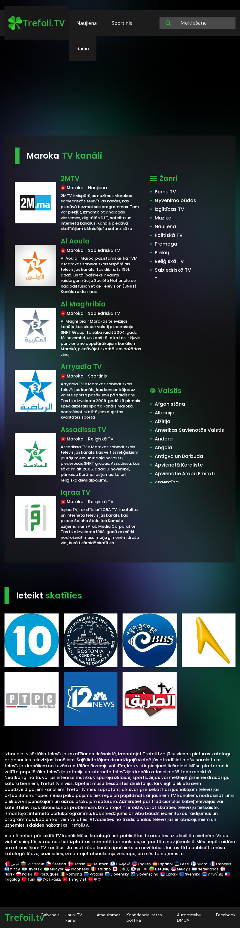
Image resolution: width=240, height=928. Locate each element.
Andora (164, 438)
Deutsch (97, 864)
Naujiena (86, 23)
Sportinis (122, 23)
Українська (49, 879)
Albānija (165, 412)
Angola (163, 447)
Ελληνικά (120, 864)
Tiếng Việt (74, 879)
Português (46, 874)
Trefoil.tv (24, 917)
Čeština (56, 864)
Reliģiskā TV (169, 261)
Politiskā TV (169, 235)
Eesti (182, 864)
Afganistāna (170, 404)
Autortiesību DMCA (189, 917)
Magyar (53, 869)
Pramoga (166, 243)
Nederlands (205, 869)
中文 (94, 879)
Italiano (101, 869)
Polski (24, 874)
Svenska (189, 874)
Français (220, 864)
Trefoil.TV (36, 23)
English (141, 864)
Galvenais (50, 915)
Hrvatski (32, 869)
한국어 (139, 869)
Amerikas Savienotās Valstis (189, 430)
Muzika (163, 217)
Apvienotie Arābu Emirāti (185, 473)
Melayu (180, 869)
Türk (28, 879)
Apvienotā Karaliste (179, 464)
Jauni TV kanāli (73, 917)
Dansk (76, 864)
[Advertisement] (120, 88)
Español (163, 864)
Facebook (225, 915)
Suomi (199, 864)
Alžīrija (162, 421)
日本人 (121, 869)
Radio (82, 48)
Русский (93, 874)
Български (32, 864)
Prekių (162, 252)
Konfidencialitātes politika (144, 917)
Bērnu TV (165, 191)
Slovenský (117, 874)
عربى (12, 864)
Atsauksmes (108, 915)
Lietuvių (159, 869)
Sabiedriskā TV (173, 270)
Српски (169, 874)
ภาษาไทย (212, 874)
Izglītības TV (169, 209)
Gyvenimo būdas (175, 200)
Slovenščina (144, 874)
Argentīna (167, 482)
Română (71, 874)
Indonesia (77, 869)
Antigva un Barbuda (179, 456)
